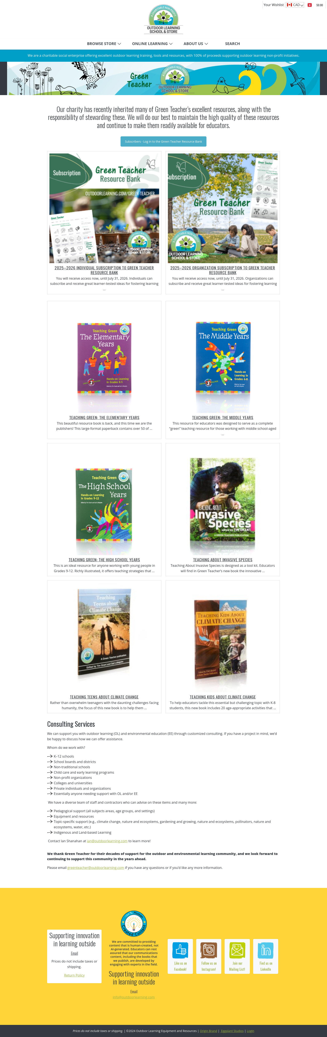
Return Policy (74, 975)
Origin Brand (208, 1031)
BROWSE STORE (101, 43)
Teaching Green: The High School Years (104, 559)
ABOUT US (193, 43)
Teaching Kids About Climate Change (223, 696)
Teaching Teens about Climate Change (104, 696)
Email (74, 953)
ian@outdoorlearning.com (107, 841)
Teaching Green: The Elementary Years (104, 417)
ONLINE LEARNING (150, 43)
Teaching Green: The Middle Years (222, 417)
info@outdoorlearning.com (134, 997)
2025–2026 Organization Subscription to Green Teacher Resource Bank (222, 270)
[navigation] (295, 5)
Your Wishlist (274, 5)
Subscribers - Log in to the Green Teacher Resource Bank (163, 141)
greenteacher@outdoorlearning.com (95, 867)
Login (250, 1031)
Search (232, 43)
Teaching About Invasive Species (223, 559)
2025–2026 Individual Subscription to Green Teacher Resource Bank (104, 270)
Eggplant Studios (232, 1031)
